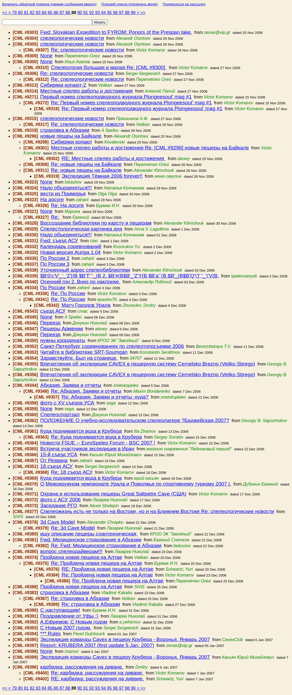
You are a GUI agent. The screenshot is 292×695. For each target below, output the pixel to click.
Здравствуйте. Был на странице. (79, 358)
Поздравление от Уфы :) (69, 616)
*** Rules (50, 633)
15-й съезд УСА (58, 454)
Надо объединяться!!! (66, 187)
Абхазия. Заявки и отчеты (70, 385)
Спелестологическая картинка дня (81, 229)
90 (80, 12)
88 (68, 12)
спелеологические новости (72, 38)
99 (134, 12)
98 (128, 12)
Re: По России (68, 293)
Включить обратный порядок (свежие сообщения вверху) (49, 4)
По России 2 (54, 258)
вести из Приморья (63, 193)
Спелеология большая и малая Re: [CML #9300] (109, 67)
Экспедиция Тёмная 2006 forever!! (102, 176)
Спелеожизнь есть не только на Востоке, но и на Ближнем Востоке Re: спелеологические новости (157, 511)
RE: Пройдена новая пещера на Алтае (107, 569)
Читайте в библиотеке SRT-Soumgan (84, 352)
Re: (55, 217)
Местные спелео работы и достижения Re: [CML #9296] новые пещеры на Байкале (150, 147)
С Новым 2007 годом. (65, 627)
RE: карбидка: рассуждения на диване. (97, 678)
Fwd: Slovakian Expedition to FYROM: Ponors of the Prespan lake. (116, 32)
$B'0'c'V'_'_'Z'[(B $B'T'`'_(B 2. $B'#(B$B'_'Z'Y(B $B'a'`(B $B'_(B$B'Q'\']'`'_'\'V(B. (129, 276)
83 (39, 12)
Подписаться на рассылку (184, 4)
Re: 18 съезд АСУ (72, 472)
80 (21, 12)
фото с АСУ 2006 (60, 499)
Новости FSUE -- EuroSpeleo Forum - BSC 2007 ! (97, 443)
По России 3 (54, 264)
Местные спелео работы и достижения (86, 91)
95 (110, 12)
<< (5, 12)
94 (104, 12)
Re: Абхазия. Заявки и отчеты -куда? (105, 397)
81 (27, 12)
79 (15, 12)
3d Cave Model (57, 522)
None (46, 55)
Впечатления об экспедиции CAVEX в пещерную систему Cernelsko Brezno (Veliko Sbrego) (147, 364)
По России (52, 287)
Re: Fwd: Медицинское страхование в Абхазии (106, 545)
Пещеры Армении (61, 328)
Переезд (50, 322)
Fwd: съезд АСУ (59, 240)
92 (92, 12)
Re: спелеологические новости (87, 50)
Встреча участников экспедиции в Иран (87, 448)
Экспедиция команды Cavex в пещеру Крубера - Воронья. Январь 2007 (125, 639)
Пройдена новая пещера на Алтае (81, 557)
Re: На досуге (67, 205)
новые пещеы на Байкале (71, 136)
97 (122, 12)
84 (45, 12)
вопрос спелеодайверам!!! (71, 551)
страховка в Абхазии (64, 130)
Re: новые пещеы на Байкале (86, 164)
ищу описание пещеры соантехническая (89, 534)
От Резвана (54, 460)
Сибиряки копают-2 (63, 85)
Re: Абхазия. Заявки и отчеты (86, 391)
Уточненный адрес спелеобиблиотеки (85, 270)
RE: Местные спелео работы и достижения (113, 158)
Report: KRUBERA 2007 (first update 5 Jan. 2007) (97, 645)
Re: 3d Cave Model (73, 528)
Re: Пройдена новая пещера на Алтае (96, 563)
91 (86, 12)
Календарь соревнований (70, 246)
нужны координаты (62, 340)
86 (57, 12)
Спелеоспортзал (60, 414)
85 (50, 12)
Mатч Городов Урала (86, 305)
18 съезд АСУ (56, 466)
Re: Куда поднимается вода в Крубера (96, 437)
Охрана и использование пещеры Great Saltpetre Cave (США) (113, 494)
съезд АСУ (53, 311)
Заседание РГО (58, 505)
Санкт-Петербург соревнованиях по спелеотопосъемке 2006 (112, 346)
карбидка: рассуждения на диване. (81, 667)
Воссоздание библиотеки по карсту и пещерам (96, 223)
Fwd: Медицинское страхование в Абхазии (90, 539)
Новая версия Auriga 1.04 (70, 252)
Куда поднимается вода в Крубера (81, 431)
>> (142, 12)
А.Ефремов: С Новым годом (73, 622)
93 (98, 12)
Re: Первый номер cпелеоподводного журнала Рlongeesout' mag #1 (131, 102)
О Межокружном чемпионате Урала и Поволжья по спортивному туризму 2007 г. (135, 484)
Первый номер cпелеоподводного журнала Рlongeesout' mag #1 (116, 97)
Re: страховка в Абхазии (80, 598)
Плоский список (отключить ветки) (129, 4)
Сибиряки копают (71, 142)
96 (116, 12)
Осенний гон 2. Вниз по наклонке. (80, 281)
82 (33, 12)
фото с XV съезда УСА (67, 403)
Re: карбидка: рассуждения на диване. (97, 673)
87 (62, 12)
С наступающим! (60, 610)
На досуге (52, 199)
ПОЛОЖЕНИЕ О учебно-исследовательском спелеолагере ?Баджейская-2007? (134, 420)
